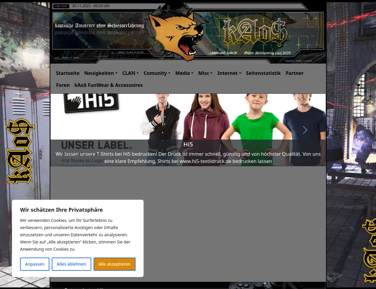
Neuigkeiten (99, 73)
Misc (203, 73)
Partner (295, 73)
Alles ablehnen (71, 264)
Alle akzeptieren (114, 264)
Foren (63, 85)
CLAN (128, 73)
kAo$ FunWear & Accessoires (108, 85)
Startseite (68, 73)
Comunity (155, 73)
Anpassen (35, 264)
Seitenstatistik (263, 73)
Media (182, 73)
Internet (227, 73)
